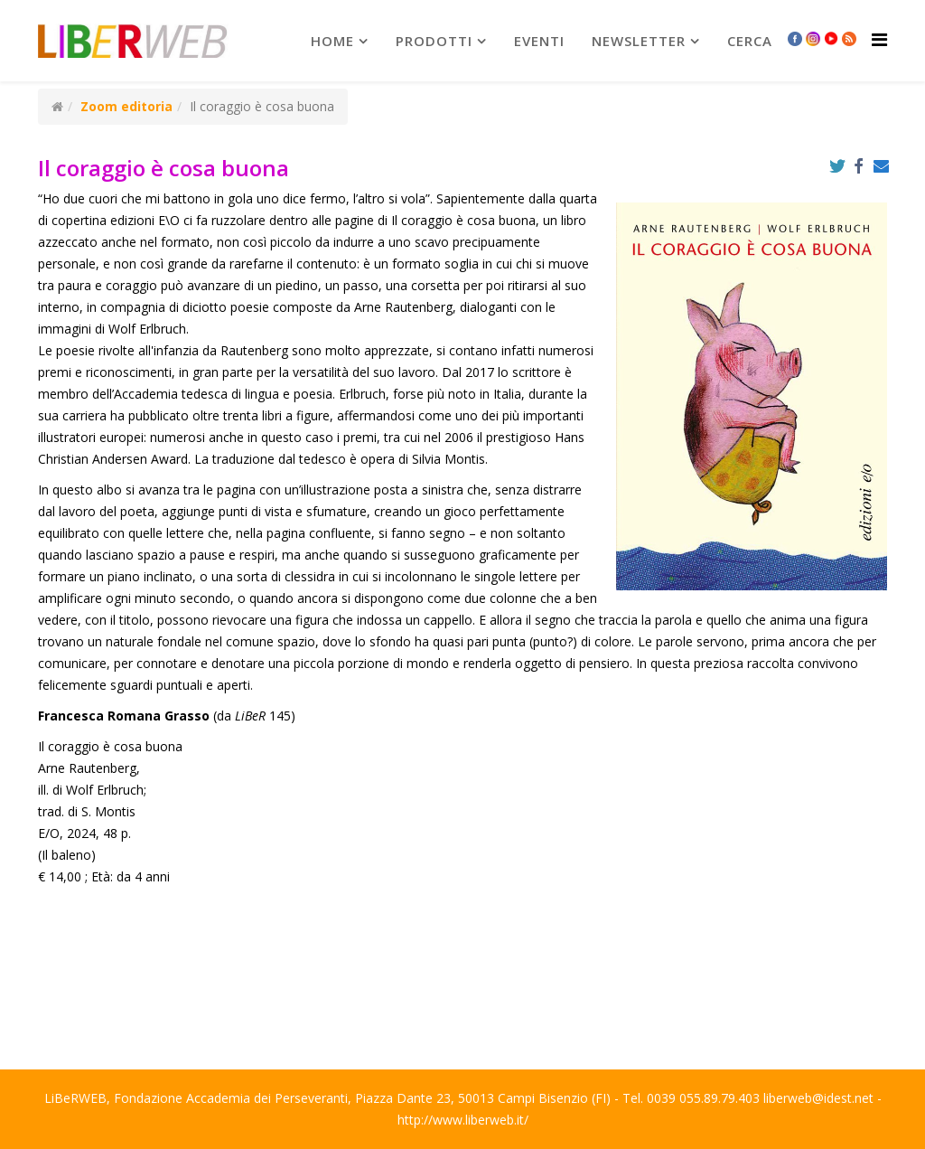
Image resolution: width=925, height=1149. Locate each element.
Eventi (539, 41)
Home (332, 41)
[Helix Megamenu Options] (879, 39)
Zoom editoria (126, 106)
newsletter (639, 41)
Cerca (749, 41)
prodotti (434, 41)
